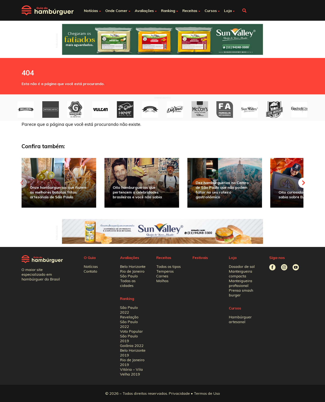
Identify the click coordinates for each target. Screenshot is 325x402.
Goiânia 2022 (132, 345)
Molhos (162, 280)
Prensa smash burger (241, 292)
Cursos (235, 308)
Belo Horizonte (133, 266)
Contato (90, 271)
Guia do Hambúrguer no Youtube (295, 267)
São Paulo (129, 276)
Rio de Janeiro (132, 271)
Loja (232, 257)
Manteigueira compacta (240, 273)
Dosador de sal (242, 266)
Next (303, 183)
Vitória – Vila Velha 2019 (131, 372)
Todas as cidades (128, 283)
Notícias (91, 266)
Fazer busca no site (244, 10)
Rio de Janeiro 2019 (132, 362)
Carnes (162, 276)
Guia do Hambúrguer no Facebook (272, 267)
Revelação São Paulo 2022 (129, 322)
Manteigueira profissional (240, 283)
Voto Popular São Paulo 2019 (131, 336)
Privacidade (179, 393)
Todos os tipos (168, 266)
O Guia (90, 257)
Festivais (200, 257)
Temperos (165, 271)
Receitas (163, 257)
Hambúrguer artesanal (240, 319)
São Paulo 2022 (129, 310)
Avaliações (129, 257)
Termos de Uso (207, 393)
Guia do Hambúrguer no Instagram (284, 267)
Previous (21, 183)
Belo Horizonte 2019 (133, 352)
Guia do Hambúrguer (48, 10)
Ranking (127, 298)
